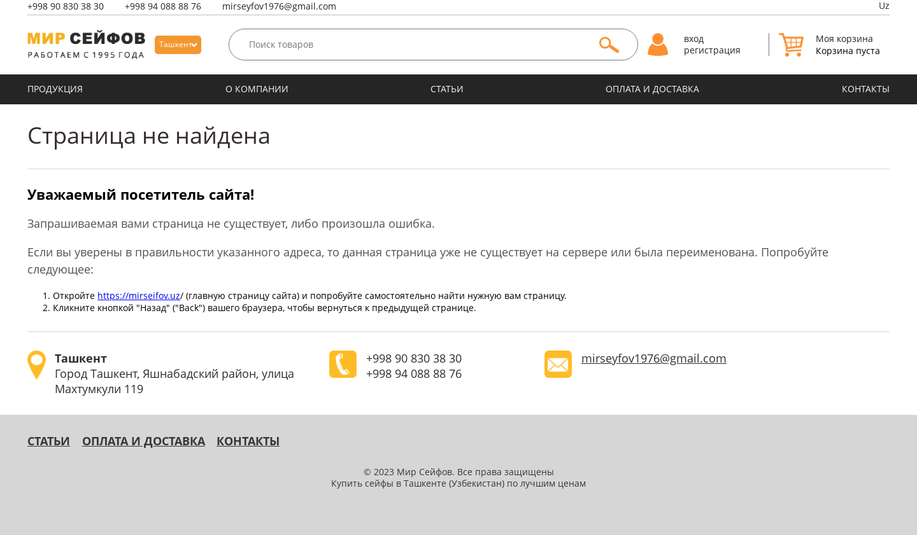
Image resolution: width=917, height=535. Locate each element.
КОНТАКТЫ (866, 89)
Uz (884, 5)
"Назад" (153, 308)
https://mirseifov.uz (138, 295)
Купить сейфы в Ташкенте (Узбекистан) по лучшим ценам (458, 483)
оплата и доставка (652, 89)
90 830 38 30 (65, 6)
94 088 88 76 (163, 6)
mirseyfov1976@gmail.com (279, 6)
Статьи (447, 89)
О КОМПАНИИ (256, 89)
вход (694, 39)
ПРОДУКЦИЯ (55, 89)
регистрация (712, 50)
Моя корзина (844, 39)
